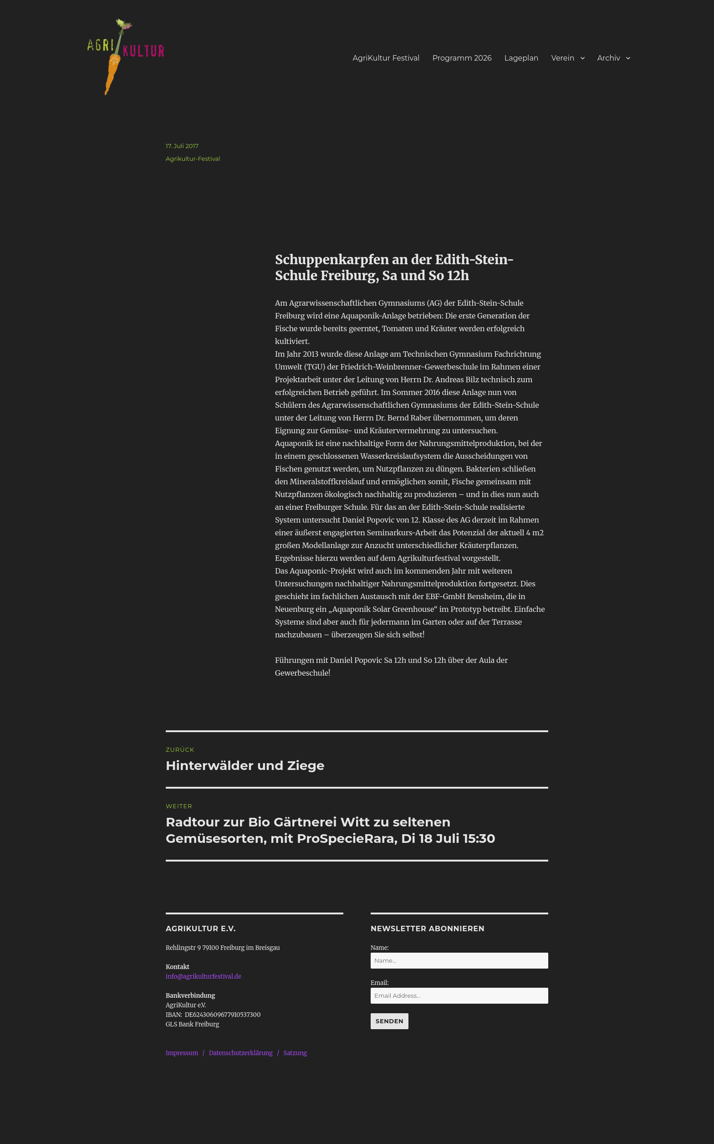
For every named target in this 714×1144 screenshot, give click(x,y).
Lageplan (522, 58)
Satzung (295, 1053)
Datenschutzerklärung (241, 1053)
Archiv (608, 58)
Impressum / (187, 1053)
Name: (380, 948)
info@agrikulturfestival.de (203, 976)
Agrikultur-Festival (193, 158)
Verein (563, 58)
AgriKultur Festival (386, 58)
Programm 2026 (462, 58)
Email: (380, 983)
